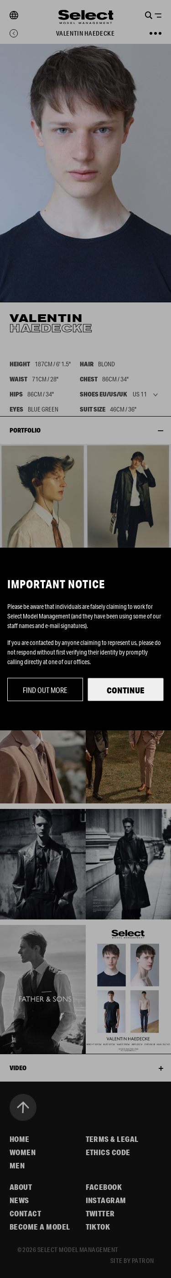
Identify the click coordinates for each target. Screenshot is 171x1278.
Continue (126, 690)
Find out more (45, 690)
